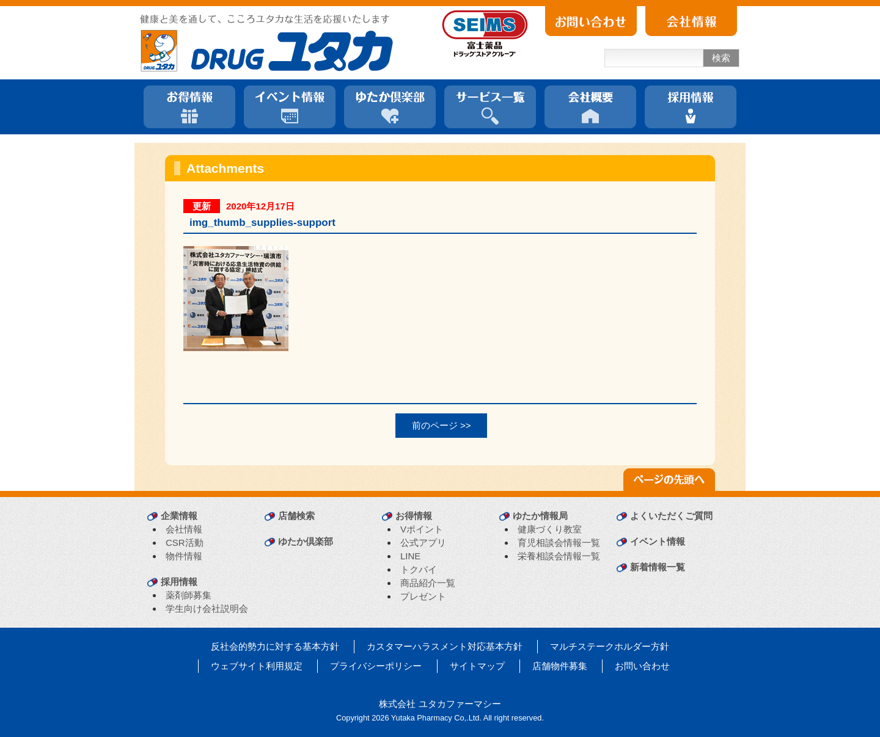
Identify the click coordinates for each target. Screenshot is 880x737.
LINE (410, 556)
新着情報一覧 (657, 567)
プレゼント (423, 596)
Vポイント (421, 529)
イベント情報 (657, 541)
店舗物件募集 (559, 666)
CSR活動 (185, 542)
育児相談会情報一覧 (559, 542)
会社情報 (184, 529)
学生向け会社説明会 (207, 608)
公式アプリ (423, 542)
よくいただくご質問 (671, 515)
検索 (721, 58)
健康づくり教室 (550, 529)
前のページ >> (441, 425)
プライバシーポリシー (376, 666)
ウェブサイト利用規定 (256, 666)
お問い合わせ (642, 666)
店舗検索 (296, 515)
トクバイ (418, 569)
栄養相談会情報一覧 (559, 556)
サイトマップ (477, 666)
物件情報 (184, 556)
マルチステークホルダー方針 (609, 646)
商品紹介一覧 (427, 583)
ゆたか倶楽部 (305, 541)
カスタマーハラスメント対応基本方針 (444, 646)
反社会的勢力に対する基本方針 (275, 646)
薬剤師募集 (188, 595)
